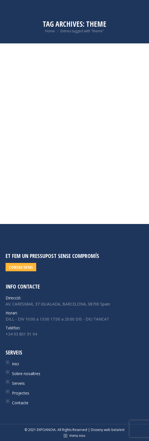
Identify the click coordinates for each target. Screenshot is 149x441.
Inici (15, 363)
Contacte (20, 402)
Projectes (20, 393)
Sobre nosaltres (26, 373)
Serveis (18, 383)
